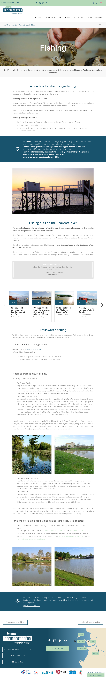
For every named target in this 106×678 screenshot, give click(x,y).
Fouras (93, 641)
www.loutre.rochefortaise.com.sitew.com (31, 539)
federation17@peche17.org (52, 531)
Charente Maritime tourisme (47, 672)
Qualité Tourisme (36, 672)
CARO (72, 672)
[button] (38, 18)
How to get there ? (18, 655)
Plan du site (90, 672)
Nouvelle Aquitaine (61, 672)
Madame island (82, 648)
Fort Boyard (81, 641)
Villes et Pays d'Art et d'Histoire (80, 672)
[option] (19, 306)
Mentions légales (99, 672)
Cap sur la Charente (31, 605)
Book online (57, 648)
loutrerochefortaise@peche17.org (71, 536)
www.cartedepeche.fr (34, 349)
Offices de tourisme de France (26, 672)
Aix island (81, 634)
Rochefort (95, 653)
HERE (56, 157)
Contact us (17, 662)
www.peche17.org (76, 531)
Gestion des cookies (96, 675)
